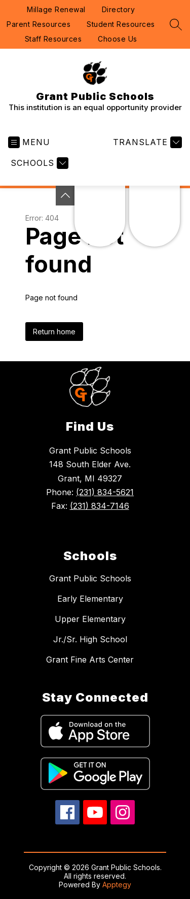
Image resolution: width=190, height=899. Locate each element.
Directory (118, 9)
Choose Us (117, 38)
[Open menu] (29, 142)
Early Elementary (90, 599)
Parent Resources (38, 24)
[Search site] (176, 24)
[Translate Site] (146, 142)
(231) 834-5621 (105, 492)
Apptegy (116, 884)
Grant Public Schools (90, 578)
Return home (54, 331)
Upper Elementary (90, 619)
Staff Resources (53, 38)
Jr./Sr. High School (90, 639)
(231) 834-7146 (99, 506)
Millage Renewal (56, 9)
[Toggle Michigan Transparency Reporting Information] (65, 195)
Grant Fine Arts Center (90, 659)
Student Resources (121, 24)
